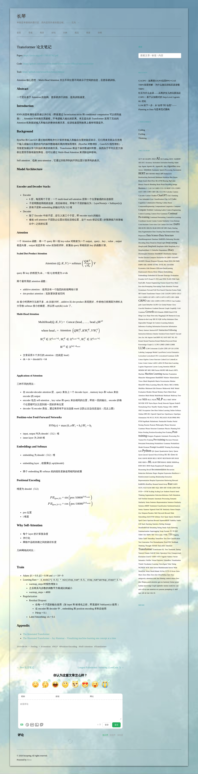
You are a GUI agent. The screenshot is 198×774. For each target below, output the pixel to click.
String (159, 528)
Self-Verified (142, 499)
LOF (169, 348)
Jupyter (150, 337)
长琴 (21, 16)
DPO (165, 228)
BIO (147, 174)
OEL (170, 407)
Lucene (155, 367)
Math (145, 381)
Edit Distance (151, 268)
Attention (46, 646)
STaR (178, 488)
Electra (150, 272)
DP (162, 228)
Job (146, 337)
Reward (175, 480)
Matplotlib (151, 381)
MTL (176, 370)
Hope (149, 316)
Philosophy (160, 425)
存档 (100, 32)
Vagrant (164, 557)
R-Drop (161, 455)
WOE (148, 568)
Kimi (175, 341)
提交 (116, 725)
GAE (162, 294)
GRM (177, 297)
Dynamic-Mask (162, 261)
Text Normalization (156, 542)
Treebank (171, 549)
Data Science (152, 235)
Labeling (141, 352)
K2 (162, 337)
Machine (141, 374)
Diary (171, 249)
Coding (141, 130)
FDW (164, 279)
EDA (170, 261)
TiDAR (154, 546)
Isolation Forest (164, 334)
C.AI (149, 188)
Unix (169, 553)
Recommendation (159, 469)
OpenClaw (160, 414)
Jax (143, 337)
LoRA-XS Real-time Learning (168, 363)
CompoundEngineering (146, 206)
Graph (167, 308)
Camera (175, 192)
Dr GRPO (167, 257)
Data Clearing (157, 232)
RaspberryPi (159, 466)
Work (148, 571)
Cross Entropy (175, 221)
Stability (173, 520)
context (168, 578)
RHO (140, 462)
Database (155, 239)
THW (140, 535)
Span (166, 517)
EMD (178, 261)
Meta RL (160, 385)
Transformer (101, 646)
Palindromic (154, 421)
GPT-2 (158, 297)
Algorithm (171, 166)
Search (172, 491)
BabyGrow (168, 174)
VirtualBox (167, 560)
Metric (166, 385)
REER (150, 458)
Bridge (174, 184)
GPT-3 (163, 297)
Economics (142, 268)
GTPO (162, 301)
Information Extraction (160, 326)
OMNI (175, 407)
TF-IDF (175, 531)
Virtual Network (157, 560)
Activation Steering (167, 163)
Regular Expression (164, 473)
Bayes (175, 177)
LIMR (172, 345)
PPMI (174, 418)
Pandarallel (162, 421)
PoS (178, 429)
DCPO (143, 228)
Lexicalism (142, 356)
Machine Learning (153, 374)
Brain (158, 184)
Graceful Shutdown (145, 308)
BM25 (158, 174)
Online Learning (164, 410)
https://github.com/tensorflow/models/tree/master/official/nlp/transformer (58, 63)
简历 (42, 32)
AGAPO (148, 159)
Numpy (165, 407)
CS (160, 192)
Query (171, 451)
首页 (19, 32)
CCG (161, 188)
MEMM (141, 370)
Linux (140, 363)
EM (174, 261)
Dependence (163, 250)
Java (139, 337)
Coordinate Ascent (144, 221)
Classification (159, 199)
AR (139, 163)
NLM (154, 400)
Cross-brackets (143, 224)
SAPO (175, 484)
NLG (149, 400)
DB (139, 228)
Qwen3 (145, 455)
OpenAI (153, 414)
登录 (107, 725)
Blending (153, 184)
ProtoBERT (161, 447)
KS (176, 337)
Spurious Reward (153, 520)
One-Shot (154, 410)
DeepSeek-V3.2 (174, 246)
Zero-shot (154, 575)
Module (149, 392)
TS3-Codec (159, 535)
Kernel (140, 341)
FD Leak (159, 279)
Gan (173, 301)
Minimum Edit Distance (153, 388)
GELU (179, 294)
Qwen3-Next (153, 455)
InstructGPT (154, 330)
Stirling (161, 524)
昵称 (23, 696)
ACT (140, 159)
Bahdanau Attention (162, 177)
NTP (146, 403)
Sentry (140, 509)
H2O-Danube (159, 312)
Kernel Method (160, 341)
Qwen (140, 455)
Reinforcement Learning (146, 477)
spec (139, 593)
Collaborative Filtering (154, 203)
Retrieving (168, 480)
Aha (165, 166)
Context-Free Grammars (159, 214)
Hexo (29, 759)
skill (176, 589)
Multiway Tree (176, 395)
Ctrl (158, 224)
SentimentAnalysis (173, 506)
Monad (154, 392)
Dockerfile (160, 257)
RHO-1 (145, 462)
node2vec (172, 586)
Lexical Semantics (172, 352)
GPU (172, 297)
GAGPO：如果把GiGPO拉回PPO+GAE (157, 80)
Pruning (168, 447)
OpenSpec (177, 414)
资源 (88, 32)
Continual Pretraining (158, 217)
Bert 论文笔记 (25, 667)
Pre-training (159, 439)
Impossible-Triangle (145, 323)
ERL (145, 265)
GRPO (142, 300)
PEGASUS (163, 418)
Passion (146, 425)
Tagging (176, 535)
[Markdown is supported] (22, 725)
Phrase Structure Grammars (154, 429)
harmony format (169, 582)
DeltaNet (155, 250)
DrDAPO (175, 257)
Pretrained (141, 443)
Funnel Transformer (148, 294)
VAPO (154, 557)
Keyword (169, 341)
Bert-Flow (151, 181)
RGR (177, 458)
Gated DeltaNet (147, 305)
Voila (169, 564)
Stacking (149, 524)
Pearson (152, 425)
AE (143, 159)
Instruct (146, 330)
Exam (151, 279)
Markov (166, 378)
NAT (140, 400)
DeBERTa (162, 239)
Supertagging (154, 531)
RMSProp (175, 462)
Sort (162, 517)
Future (158, 294)
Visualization (176, 560)
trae (148, 593)
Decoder (176, 239)
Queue (176, 451)
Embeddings (142, 275)
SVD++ (141, 491)
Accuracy (148, 163)
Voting (174, 564)
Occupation (146, 410)
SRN (161, 488)
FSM (173, 279)
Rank (153, 466)
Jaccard (178, 334)
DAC (171, 224)
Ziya (172, 575)
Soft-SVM (150, 517)
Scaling (151, 491)
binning (162, 578)
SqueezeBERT (165, 520)
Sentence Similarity (174, 502)
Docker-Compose (150, 257)
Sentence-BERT (143, 506)
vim (151, 593)
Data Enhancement (168, 232)
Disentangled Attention (146, 254)
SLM (149, 488)
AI (158, 158)
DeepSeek (152, 246)
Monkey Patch (163, 392)
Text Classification (173, 538)
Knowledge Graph (145, 345)
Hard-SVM (173, 312)
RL (150, 462)
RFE (173, 458)
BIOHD (152, 174)
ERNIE (149, 265)
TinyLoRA (161, 546)
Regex (155, 473)
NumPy (154, 407)
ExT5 (146, 279)
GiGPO (155, 305)
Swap (161, 531)
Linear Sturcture (154, 359)
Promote (146, 447)
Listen (145, 363)
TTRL (165, 535)
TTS (170, 534)
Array (178, 166)
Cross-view (153, 224)
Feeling (34, 646)
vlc (154, 593)
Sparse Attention (174, 517)
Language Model (151, 352)
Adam (176, 163)
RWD (149, 466)
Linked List (165, 359)
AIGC (171, 159)
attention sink (151, 578)
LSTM (176, 348)
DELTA (149, 228)
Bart (171, 177)
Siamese (146, 509)
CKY (140, 192)
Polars (140, 432)
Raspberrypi (169, 466)
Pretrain (175, 440)
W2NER (141, 568)
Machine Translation (170, 374)
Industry (171, 323)
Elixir (155, 272)
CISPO (177, 188)
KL (173, 337)
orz (157, 589)
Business (142, 188)
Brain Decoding (166, 184)
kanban (140, 586)
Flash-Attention (167, 286)
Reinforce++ (176, 473)
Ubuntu (147, 553)
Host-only (154, 316)
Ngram (171, 403)
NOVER (141, 403)
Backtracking (142, 177)
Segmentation (150, 495)
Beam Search (142, 181)
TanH (145, 538)
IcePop (164, 319)
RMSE (169, 462)
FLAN (169, 279)
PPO (178, 418)
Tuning (178, 549)
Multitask (167, 395)
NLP (55, 646)
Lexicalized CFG (152, 356)
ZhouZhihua (162, 575)
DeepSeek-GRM (162, 246)
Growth (149, 311)
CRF (153, 192)
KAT (165, 337)
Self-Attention (86, 646)
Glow (174, 305)
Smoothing (142, 517)
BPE (162, 174)
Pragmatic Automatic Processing (165, 436)
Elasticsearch (142, 272)
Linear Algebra (143, 359)
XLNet (162, 571)
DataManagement (144, 239)
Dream (147, 261)
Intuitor (155, 334)
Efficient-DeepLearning (164, 268)
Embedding (168, 272)
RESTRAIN (167, 458)
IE (157, 319)
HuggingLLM (163, 316)
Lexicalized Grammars (166, 356)
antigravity (142, 578)
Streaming (153, 528)
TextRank (174, 542)
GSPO (157, 301)
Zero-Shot (146, 575)
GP (149, 297)
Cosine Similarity (163, 221)
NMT (169, 400)
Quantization (163, 451)
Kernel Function (149, 341)
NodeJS (177, 403)
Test (165, 538)
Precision (168, 440)
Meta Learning (151, 385)
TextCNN (167, 542)
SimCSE (159, 509)
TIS (144, 535)
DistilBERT (159, 254)
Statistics (155, 524)
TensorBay (151, 538)
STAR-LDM (171, 488)
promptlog (168, 589)
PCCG (152, 418)
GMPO (145, 297)
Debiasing (169, 239)
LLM (141, 348)
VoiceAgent (163, 564)
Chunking (174, 196)
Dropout (154, 261)
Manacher (141, 378)
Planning (174, 429)
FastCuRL (141, 283)
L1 (153, 345)
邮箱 (57, 696)
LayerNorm (162, 352)
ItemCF (173, 334)
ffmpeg (144, 582)
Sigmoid (153, 509)
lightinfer (160, 586)
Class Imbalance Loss (145, 199)
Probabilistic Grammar (162, 443)
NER (144, 399)
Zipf (168, 575)
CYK (164, 192)
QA (153, 451)
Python (146, 450)
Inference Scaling (145, 326)
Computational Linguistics (164, 206)
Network (166, 403)
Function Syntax (171, 290)
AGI (154, 159)
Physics (167, 429)
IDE (154, 319)
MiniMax (141, 388)
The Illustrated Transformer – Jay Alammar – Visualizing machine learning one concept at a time (69, 638)
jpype (177, 582)
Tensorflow (159, 538)
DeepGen (153, 243)
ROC (144, 466)
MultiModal (159, 395)
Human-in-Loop (174, 316)
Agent (144, 166)
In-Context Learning (160, 323)
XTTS (167, 571)
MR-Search (170, 370)
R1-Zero (171, 454)
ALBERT (177, 159)
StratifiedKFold (143, 528)
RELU (155, 458)
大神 (65, 32)
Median (172, 381)
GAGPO (168, 294)
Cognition (142, 203)
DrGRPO (141, 261)
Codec (174, 199)
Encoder (160, 275)
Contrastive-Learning (173, 217)
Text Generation (144, 542)
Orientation (142, 418)
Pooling (145, 432)
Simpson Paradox (148, 513)
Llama (150, 363)
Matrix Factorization (162, 381)
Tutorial (141, 553)
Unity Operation (161, 553)
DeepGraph (161, 243)
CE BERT (167, 188)
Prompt (153, 447)
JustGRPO (156, 337)
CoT (169, 199)
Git (160, 305)
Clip (165, 199)
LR (172, 348)
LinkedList (173, 359)
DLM (154, 228)
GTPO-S (168, 301)
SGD (145, 488)
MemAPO (141, 385)
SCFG (140, 488)
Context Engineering (173, 210)
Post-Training (167, 432)
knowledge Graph (150, 586)
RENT (160, 458)
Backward (151, 177)
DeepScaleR (142, 246)
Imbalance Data (172, 319)
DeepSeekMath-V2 (145, 250)
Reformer (149, 473)
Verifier (148, 560)
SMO (153, 488)
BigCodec (172, 181)
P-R (148, 418)
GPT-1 (153, 297)
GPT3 (168, 297)
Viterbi (140, 564)
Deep (148, 243)
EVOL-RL (162, 265)
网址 (92, 696)
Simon (172, 509)
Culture (163, 224)
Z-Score (173, 571)
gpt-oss (160, 582)
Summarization (144, 531)
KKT (169, 337)
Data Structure (166, 235)
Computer (177, 206)
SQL (157, 488)
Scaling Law (159, 491)
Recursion (170, 470)
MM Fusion (155, 370)
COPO (149, 192)
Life (177, 355)
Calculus (169, 192)
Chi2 (169, 196)
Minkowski (166, 388)
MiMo (176, 385)
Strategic (168, 524)
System (166, 531)
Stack (143, 524)
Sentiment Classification (158, 506)
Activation (156, 163)
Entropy (167, 275)
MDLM (172, 367)
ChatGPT (162, 195)
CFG (173, 188)
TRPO (148, 535)
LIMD (162, 345)
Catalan (148, 196)
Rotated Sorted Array (160, 484)
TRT (152, 535)
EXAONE (170, 265)
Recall (149, 470)
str (145, 593)
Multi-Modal (149, 395)
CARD (156, 188)
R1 (165, 454)
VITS (159, 557)
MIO (149, 370)
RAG (140, 458)
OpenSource (169, 414)
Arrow (140, 170)
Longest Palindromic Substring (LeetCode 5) (101, 667)
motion (166, 586)
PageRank (146, 421)
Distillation (167, 254)
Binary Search (143, 184)
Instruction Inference (145, 334)
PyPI (140, 451)
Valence (170, 557)
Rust (170, 483)
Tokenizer (168, 546)
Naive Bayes (153, 403)
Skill (156, 513)
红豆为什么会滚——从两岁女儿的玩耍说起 (159, 93)
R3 (177, 455)
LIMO (167, 344)
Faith (177, 279)
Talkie (140, 538)
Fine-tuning (157, 286)
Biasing (165, 181)
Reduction (141, 473)
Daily (170, 228)
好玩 (54, 32)
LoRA (155, 363)
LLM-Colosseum (152, 348)
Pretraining (150, 443)
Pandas (169, 421)
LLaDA (160, 348)
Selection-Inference (162, 495)
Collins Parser (167, 203)
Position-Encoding (68, 646)
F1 (154, 279)
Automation (177, 170)
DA (167, 224)
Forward (150, 290)
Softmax (157, 517)
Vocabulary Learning (151, 564)
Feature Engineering (153, 283)
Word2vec (141, 571)
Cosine (154, 221)
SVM (146, 491)
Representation (143, 480)
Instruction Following (168, 330)
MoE (172, 388)
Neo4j (160, 403)
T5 (171, 531)
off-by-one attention (149, 589)
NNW (174, 400)
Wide (175, 568)
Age (139, 166)
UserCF (148, 557)
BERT (141, 173)
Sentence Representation (158, 502)
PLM (170, 418)
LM (165, 348)
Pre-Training (148, 440)
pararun (161, 589)
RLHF (155, 462)
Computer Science (145, 210)
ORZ (140, 410)
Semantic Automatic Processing (159, 499)
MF (146, 370)
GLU (140, 297)
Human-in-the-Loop (145, 319)
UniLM (152, 553)
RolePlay (149, 484)
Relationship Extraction (164, 477)
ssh (143, 593)
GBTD (173, 294)
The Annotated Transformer (36, 634)
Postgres (150, 436)
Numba (160, 407)
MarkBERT (160, 378)
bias (158, 578)
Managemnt (150, 377)
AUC (143, 163)
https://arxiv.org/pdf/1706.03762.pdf (40, 55)
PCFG (157, 418)
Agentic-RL (151, 166)
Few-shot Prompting (145, 286)
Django (174, 254)
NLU (165, 400)
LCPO (157, 345)
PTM (140, 421)
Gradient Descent (158, 308)
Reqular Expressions (157, 480)
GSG (152, 301)
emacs (173, 578)
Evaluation (174, 275)
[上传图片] (37, 725)
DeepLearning (171, 243)
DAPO (177, 224)
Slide (172, 513)
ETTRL (155, 265)
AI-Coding (164, 159)
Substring (174, 528)
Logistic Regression (145, 367)
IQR (159, 319)
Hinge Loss (142, 316)
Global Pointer (167, 305)
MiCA (171, 385)
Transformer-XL (158, 549)
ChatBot (154, 196)
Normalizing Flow (144, 407)
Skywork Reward (164, 513)
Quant (157, 451)
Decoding (141, 243)
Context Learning (144, 214)
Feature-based (165, 283)
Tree (166, 549)
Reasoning (142, 470)
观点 (77, 32)
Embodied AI (152, 275)
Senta (148, 502)
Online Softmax (175, 410)
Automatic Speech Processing (162, 170)
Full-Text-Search (159, 290)
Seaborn (167, 491)
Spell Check (142, 520)
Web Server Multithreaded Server (161, 568)
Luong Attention (163, 367)
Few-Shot (174, 283)
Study (164, 528)
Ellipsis (160, 272)
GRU (148, 301)
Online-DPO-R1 (144, 414)
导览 (30, 32)
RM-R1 (163, 462)
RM (158, 462)
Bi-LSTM (159, 181)
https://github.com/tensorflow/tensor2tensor (43, 72)
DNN (159, 228)
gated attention (152, 582)
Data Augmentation (145, 232)
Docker (140, 257)
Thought (148, 546)
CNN (144, 192)
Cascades (141, 196)
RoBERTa (141, 484)
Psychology (175, 447)
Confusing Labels (160, 210)
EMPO (140, 265)
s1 (173, 589)
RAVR (145, 458)
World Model (154, 571)
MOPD (162, 370)
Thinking (142, 138)
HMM (166, 312)
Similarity (166, 509)
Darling (175, 228)
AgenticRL (159, 166)
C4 (153, 188)
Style (169, 528)
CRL (157, 192)
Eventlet (141, 279)
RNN (140, 466)
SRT (165, 488)
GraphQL (173, 308)
